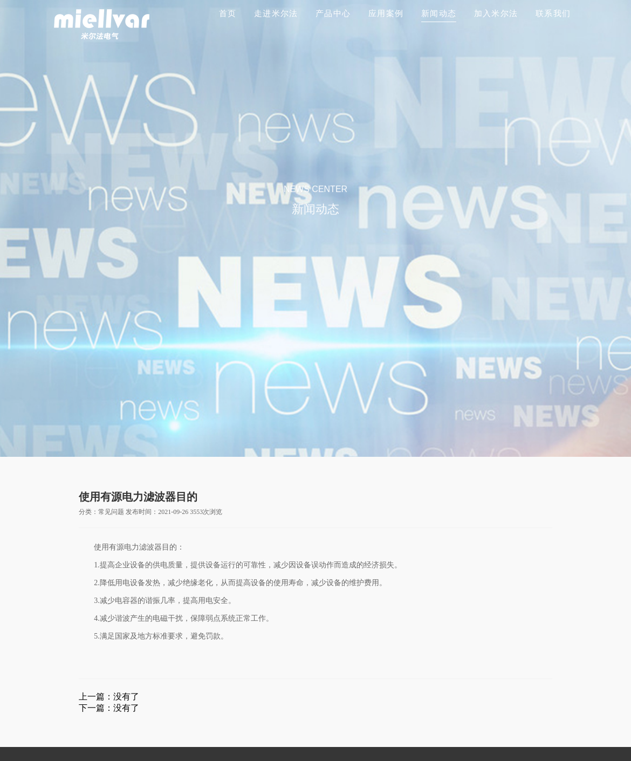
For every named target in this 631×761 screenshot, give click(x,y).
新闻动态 (438, 13)
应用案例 (385, 13)
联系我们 (553, 13)
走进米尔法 (276, 13)
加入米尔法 (496, 13)
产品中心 (333, 13)
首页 (227, 13)
